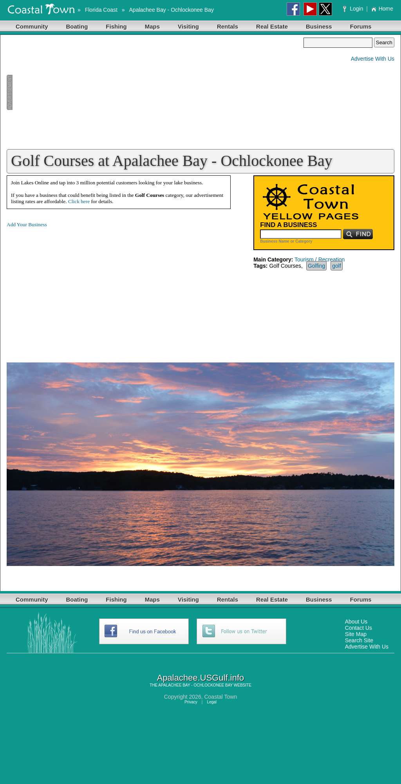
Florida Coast (101, 10)
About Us (356, 621)
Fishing (116, 26)
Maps (152, 26)
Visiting (188, 26)
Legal (212, 702)
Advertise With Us (372, 59)
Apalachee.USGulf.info (200, 678)
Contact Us (358, 628)
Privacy (190, 702)
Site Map (356, 634)
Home (382, 8)
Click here (79, 201)
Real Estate (272, 26)
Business (319, 26)
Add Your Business (27, 224)
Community (32, 26)
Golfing (316, 266)
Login (354, 8)
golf (336, 266)
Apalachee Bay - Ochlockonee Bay (171, 10)
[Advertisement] (155, 92)
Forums (361, 26)
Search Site (359, 640)
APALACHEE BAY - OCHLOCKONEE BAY (195, 685)
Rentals (227, 26)
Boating (77, 26)
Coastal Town (220, 697)
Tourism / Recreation (319, 259)
